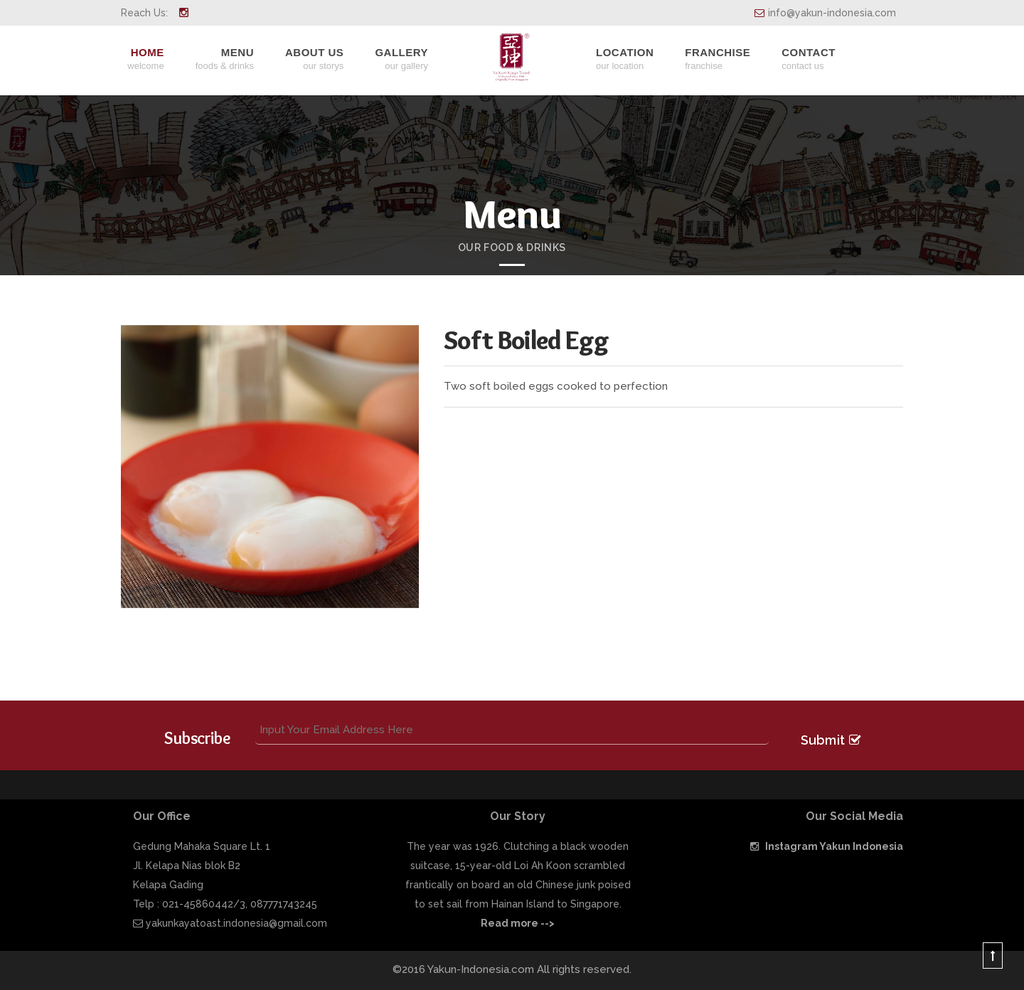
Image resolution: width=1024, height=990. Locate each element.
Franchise (717, 58)
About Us (314, 58)
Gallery (401, 58)
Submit (831, 739)
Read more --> (518, 923)
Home (145, 58)
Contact (809, 58)
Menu (225, 58)
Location (625, 58)
